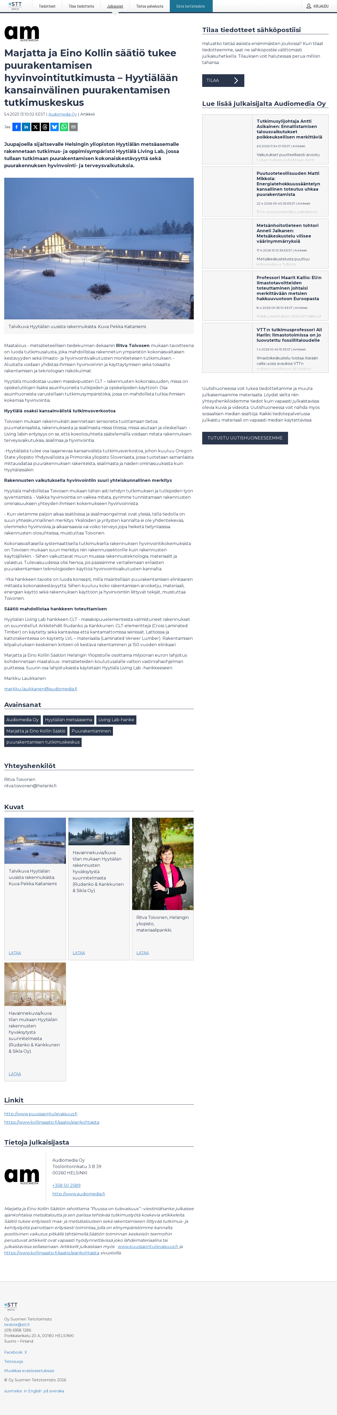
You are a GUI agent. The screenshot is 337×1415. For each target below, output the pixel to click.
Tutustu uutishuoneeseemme (245, 438)
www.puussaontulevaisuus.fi (148, 1246)
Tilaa (223, 81)
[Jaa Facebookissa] (16, 127)
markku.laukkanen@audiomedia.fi (40, 688)
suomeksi (13, 1391)
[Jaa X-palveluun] (35, 127)
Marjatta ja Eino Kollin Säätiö (35, 731)
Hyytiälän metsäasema (68, 719)
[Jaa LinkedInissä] (26, 127)
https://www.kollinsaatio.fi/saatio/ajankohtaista (51, 1122)
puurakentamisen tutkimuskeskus (43, 742)
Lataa (15, 953)
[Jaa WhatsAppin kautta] (64, 127)
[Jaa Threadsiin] (45, 127)
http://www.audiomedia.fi (78, 1193)
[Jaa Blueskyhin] (54, 127)
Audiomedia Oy (62, 114)
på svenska (54, 1391)
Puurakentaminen (91, 731)
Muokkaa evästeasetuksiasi (29, 1370)
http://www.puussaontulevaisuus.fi (40, 1113)
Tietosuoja (13, 1361)
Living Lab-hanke (116, 719)
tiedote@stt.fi (17, 1324)
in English (33, 1391)
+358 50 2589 (66, 1185)
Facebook (13, 1352)
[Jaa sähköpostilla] (73, 127)
